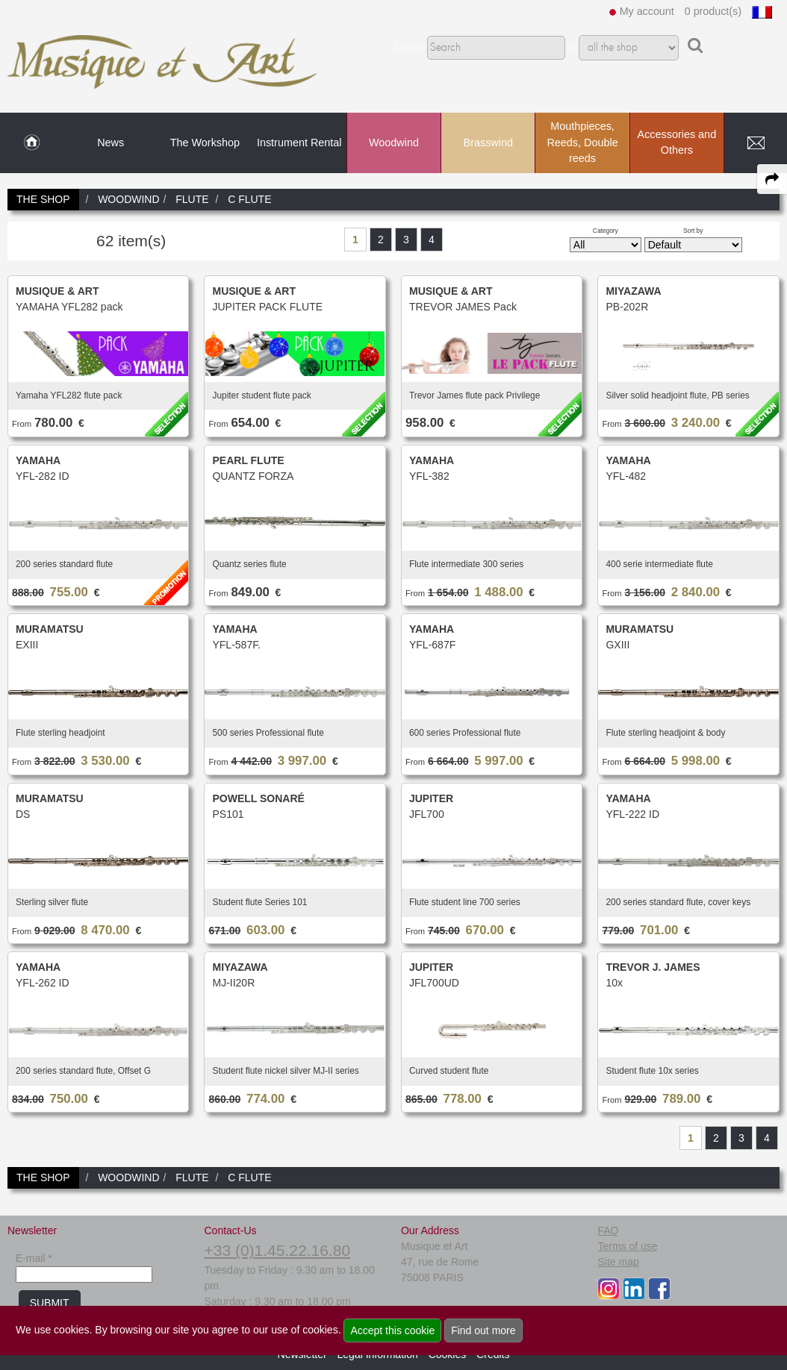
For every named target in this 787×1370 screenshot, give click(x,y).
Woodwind (394, 142)
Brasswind (488, 142)
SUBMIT (49, 1303)
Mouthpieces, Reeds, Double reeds (582, 142)
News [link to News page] (110, 142)
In (572, 48)
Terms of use (627, 1246)
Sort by (693, 230)
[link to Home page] (31, 143)
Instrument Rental (299, 142)
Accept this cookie (392, 1330)
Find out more (483, 1330)
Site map (617, 1262)
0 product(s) (713, 11)
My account (647, 11)
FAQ (607, 1230)
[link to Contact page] (755, 143)
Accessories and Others (677, 142)
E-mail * (34, 1258)
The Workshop (205, 142)
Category (605, 230)
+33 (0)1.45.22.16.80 (277, 1250)
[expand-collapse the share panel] (772, 179)
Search (409, 48)
